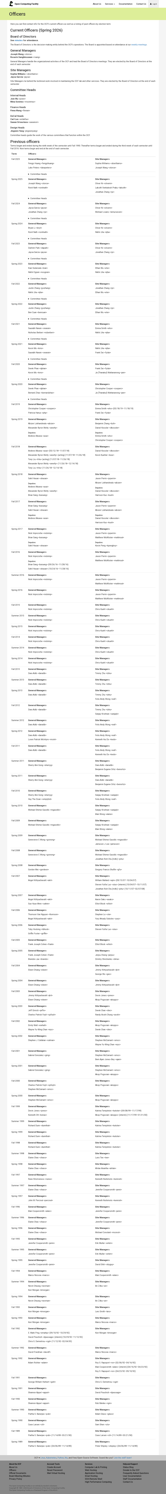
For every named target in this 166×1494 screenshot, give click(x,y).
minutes (19, 40)
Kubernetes (51, 1458)
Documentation (125, 4)
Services (110, 4)
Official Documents (17, 1473)
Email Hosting (91, 1476)
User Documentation (132, 1476)
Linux (42, 1458)
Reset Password (54, 1470)
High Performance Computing (98, 1482)
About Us (97, 4)
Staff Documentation (132, 1479)
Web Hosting (91, 1470)
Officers (12, 1470)
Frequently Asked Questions (136, 1473)
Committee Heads (38, 174)
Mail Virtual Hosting (56, 1473)
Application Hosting (94, 1473)
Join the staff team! (123, 1458)
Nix (66, 1458)
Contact (141, 4)
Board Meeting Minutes (19, 1476)
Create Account (54, 1467)
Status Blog (128, 1467)
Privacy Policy (15, 1479)
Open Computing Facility (26, 4)
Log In (153, 4)
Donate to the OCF (131, 1470)
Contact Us (128, 1482)
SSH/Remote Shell (93, 1479)
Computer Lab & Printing (96, 1467)
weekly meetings (139, 44)
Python (60, 1458)
